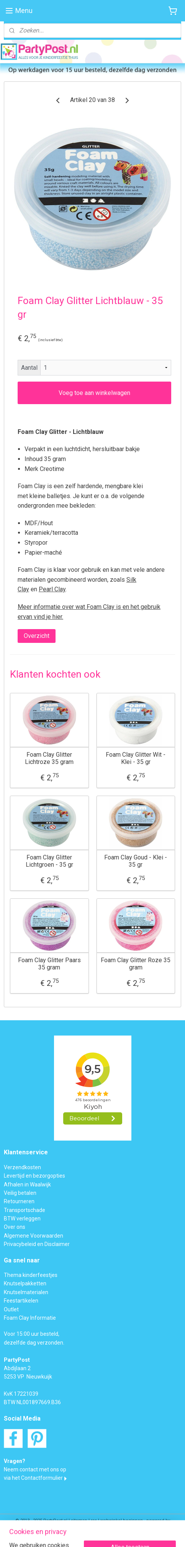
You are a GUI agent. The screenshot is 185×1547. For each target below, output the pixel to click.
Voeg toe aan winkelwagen (94, 392)
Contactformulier (42, 1478)
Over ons (14, 1227)
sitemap (79, 1520)
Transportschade (24, 1210)
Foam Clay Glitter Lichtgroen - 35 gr (49, 860)
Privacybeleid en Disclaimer (37, 1244)
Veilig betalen (20, 1193)
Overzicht (36, 635)
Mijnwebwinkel (92, 1533)
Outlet (11, 1309)
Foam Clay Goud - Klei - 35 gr (135, 860)
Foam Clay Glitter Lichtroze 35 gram (49, 758)
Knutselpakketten (25, 1283)
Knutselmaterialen (26, 1292)
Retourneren (19, 1201)
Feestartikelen (21, 1301)
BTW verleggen (22, 1218)
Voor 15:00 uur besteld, (31, 1334)
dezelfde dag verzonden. (34, 1343)
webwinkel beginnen (121, 1520)
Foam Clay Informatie (30, 1318)
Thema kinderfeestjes (30, 1275)
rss (94, 1520)
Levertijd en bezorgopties (34, 1176)
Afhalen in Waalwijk (27, 1184)
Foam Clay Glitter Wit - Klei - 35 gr (135, 758)
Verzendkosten (22, 1167)
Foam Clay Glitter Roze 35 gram (135, 963)
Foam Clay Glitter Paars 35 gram (49, 963)
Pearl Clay (52, 589)
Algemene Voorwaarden (33, 1236)
